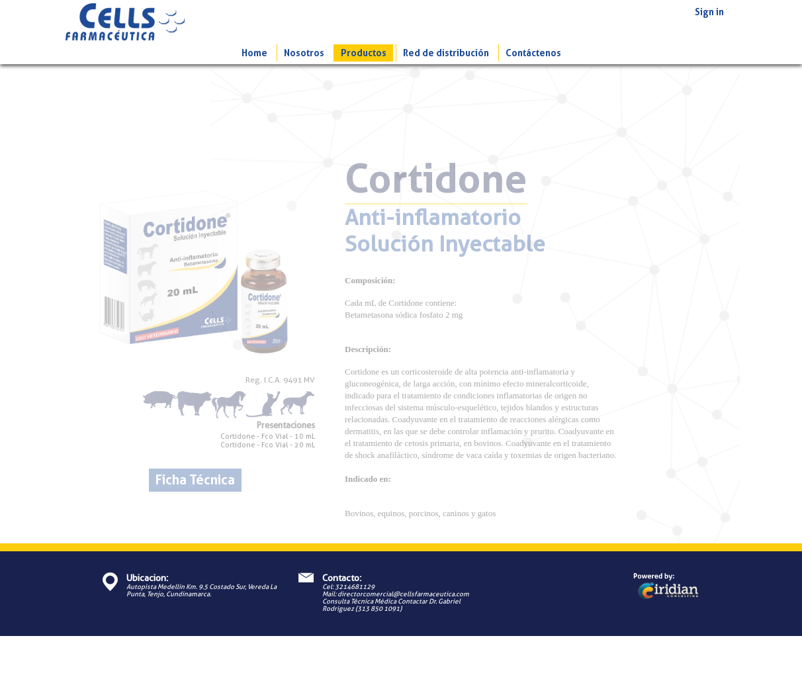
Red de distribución (446, 53)
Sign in (709, 12)
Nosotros (304, 53)
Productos (363, 53)
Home (254, 53)
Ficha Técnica (195, 480)
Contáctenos (533, 53)
